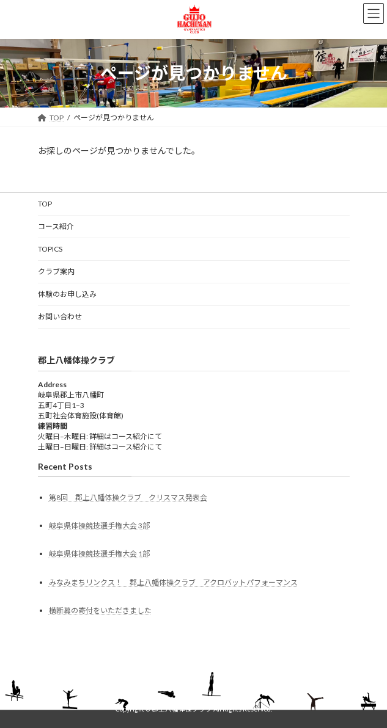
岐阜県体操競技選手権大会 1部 (99, 553)
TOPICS (50, 248)
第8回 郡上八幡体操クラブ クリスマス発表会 (128, 497)
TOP (45, 203)
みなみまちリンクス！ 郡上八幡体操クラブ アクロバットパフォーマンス (173, 581)
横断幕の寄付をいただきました (100, 610)
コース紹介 (56, 226)
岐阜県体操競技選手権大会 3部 (99, 525)
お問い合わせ (60, 316)
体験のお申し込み (67, 294)
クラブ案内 (56, 271)
